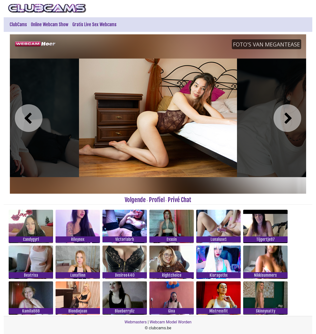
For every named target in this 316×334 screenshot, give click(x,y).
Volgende (135, 200)
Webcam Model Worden (171, 322)
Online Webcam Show (49, 24)
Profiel (157, 200)
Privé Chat (179, 200)
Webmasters (135, 322)
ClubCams (18, 24)
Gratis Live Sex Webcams (94, 24)
